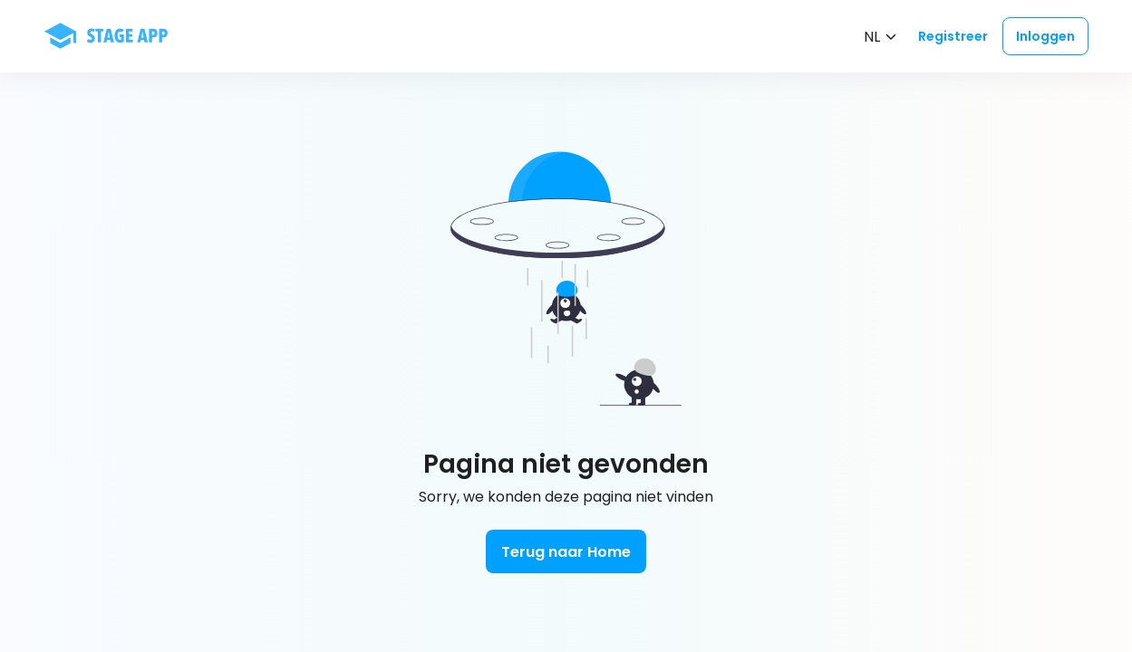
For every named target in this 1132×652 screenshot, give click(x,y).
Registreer (953, 36)
